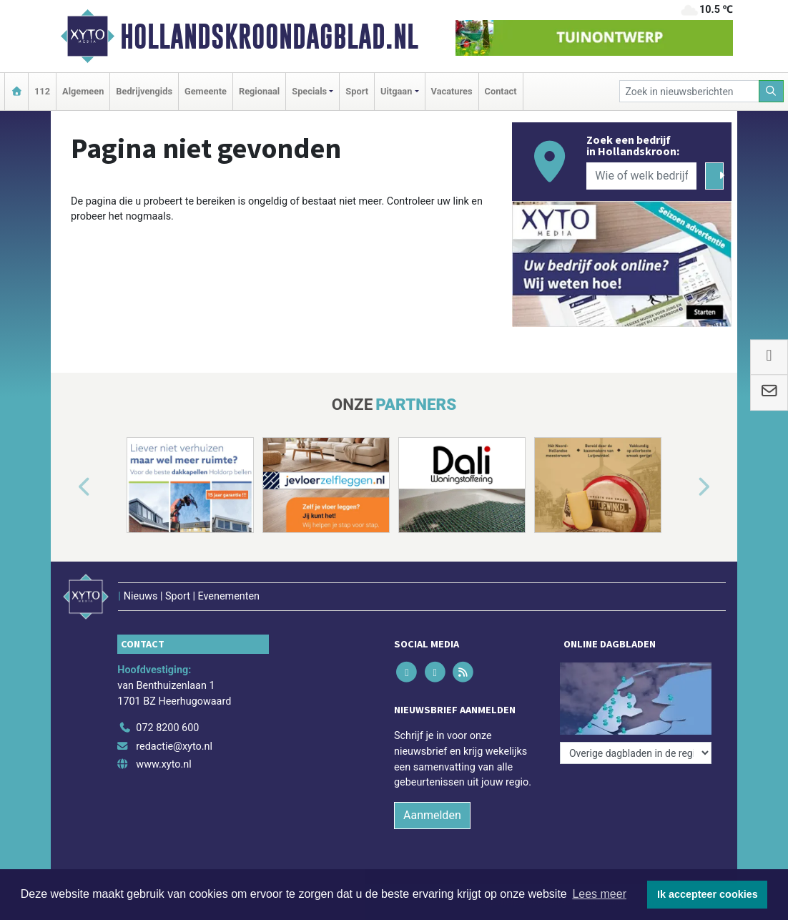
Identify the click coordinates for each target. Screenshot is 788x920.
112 (42, 91)
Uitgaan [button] (396, 91)
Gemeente (205, 91)
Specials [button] (309, 91)
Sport (356, 91)
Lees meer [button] (599, 894)
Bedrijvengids (144, 91)
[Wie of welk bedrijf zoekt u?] (641, 176)
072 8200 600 (167, 728)
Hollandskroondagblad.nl (269, 36)
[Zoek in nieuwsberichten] (689, 91)
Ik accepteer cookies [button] (707, 894)
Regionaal (259, 91)
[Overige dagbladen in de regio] (635, 753)
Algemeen (83, 91)
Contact (501, 91)
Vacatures (452, 91)
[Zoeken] (771, 91)
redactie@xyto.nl (174, 746)
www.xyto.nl (163, 764)
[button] (68, 488)
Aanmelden (432, 815)
